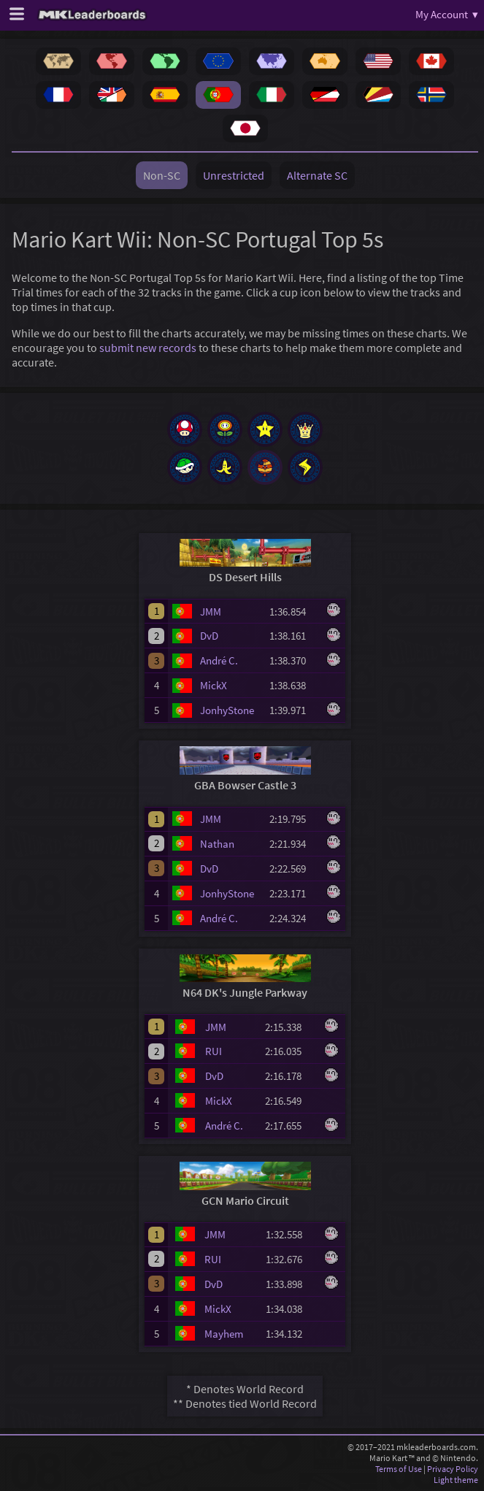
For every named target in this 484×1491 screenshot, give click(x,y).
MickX (213, 685)
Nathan (217, 844)
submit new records (147, 347)
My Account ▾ (446, 14)
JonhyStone (227, 710)
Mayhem (223, 1334)
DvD (209, 636)
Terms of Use (398, 1468)
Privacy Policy (452, 1468)
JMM (210, 611)
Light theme (456, 1479)
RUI (213, 1051)
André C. (219, 660)
